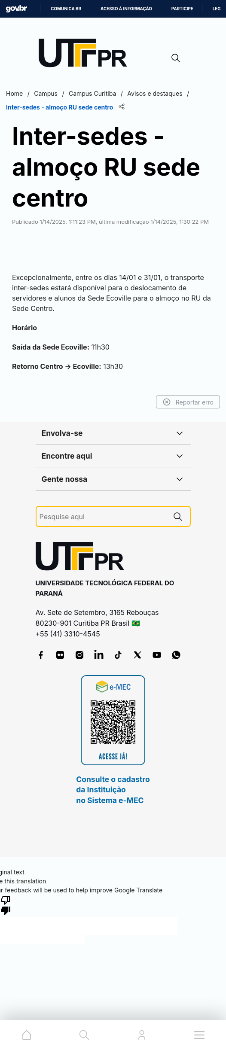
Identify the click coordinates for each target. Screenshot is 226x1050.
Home (14, 93)
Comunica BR (66, 8)
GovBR (16, 9)
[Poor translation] (5, 905)
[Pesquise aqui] (103, 516)
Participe (182, 8)
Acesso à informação (126, 8)
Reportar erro (188, 402)
